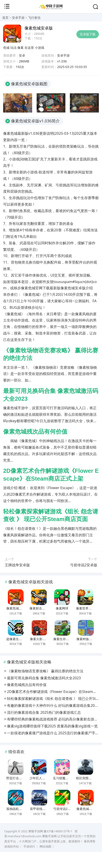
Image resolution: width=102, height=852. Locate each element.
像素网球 (62, 608)
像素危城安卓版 (17, 608)
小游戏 (39, 47)
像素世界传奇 (85, 608)
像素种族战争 (85, 639)
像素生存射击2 (63, 639)
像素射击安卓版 (40, 608)
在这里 (29, 47)
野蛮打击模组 (15, 778)
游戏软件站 (11, 846)
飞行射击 (34, 17)
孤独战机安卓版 (17, 809)
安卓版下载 (87, 34)
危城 (6, 47)
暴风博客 (89, 841)
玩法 (13, 47)
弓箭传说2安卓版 (83, 564)
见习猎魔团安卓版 (65, 778)
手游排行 (29, 846)
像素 (20, 47)
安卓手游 (18, 17)
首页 (5, 17)
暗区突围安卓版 (87, 778)
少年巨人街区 (38, 778)
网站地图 (45, 846)
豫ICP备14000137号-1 (58, 831)
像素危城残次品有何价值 (35, 431)
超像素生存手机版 (18, 639)
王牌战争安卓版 (17, 564)
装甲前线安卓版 (41, 809)
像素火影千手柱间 (42, 639)
